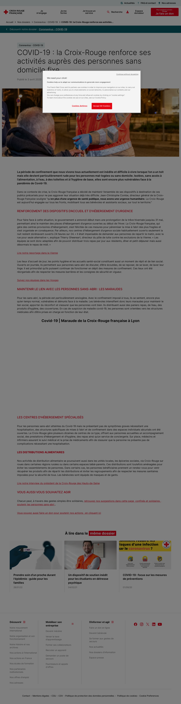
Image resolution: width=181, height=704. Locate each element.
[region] (91, 91)
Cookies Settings (79, 106)
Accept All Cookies (101, 106)
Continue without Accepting (127, 74)
